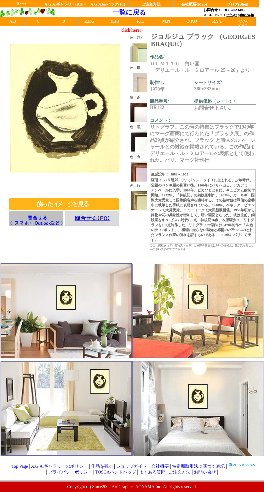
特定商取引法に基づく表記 (198, 466)
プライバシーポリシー (70, 472)
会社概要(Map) (194, 4)
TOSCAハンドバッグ (115, 472)
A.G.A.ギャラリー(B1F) (65, 4)
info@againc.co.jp (240, 15)
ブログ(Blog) (237, 4)
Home (21, 4)
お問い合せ (205, 472)
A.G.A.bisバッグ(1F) (107, 4)
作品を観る (102, 466)
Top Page (20, 466)
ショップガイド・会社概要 (142, 466)
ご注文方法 (151, 4)
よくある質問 (152, 472)
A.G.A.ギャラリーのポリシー (59, 466)
